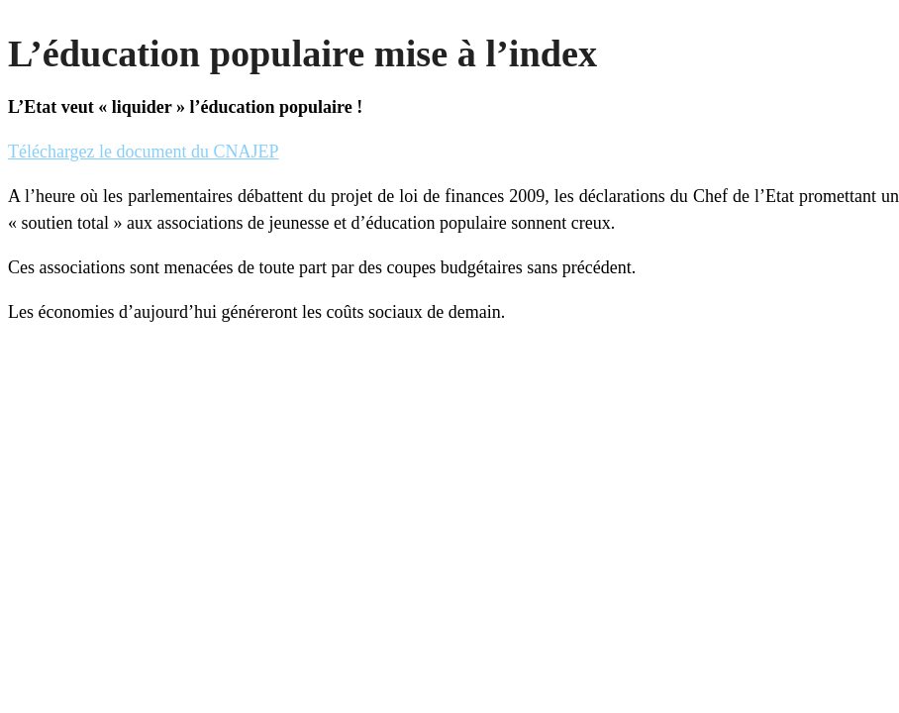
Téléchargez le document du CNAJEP (143, 151)
